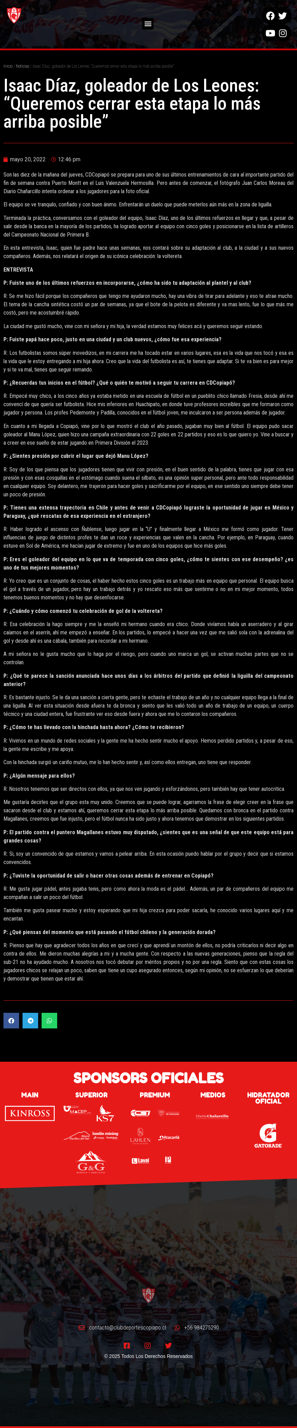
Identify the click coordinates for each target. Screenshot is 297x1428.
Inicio (7, 66)
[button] (148, 21)
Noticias (22, 66)
